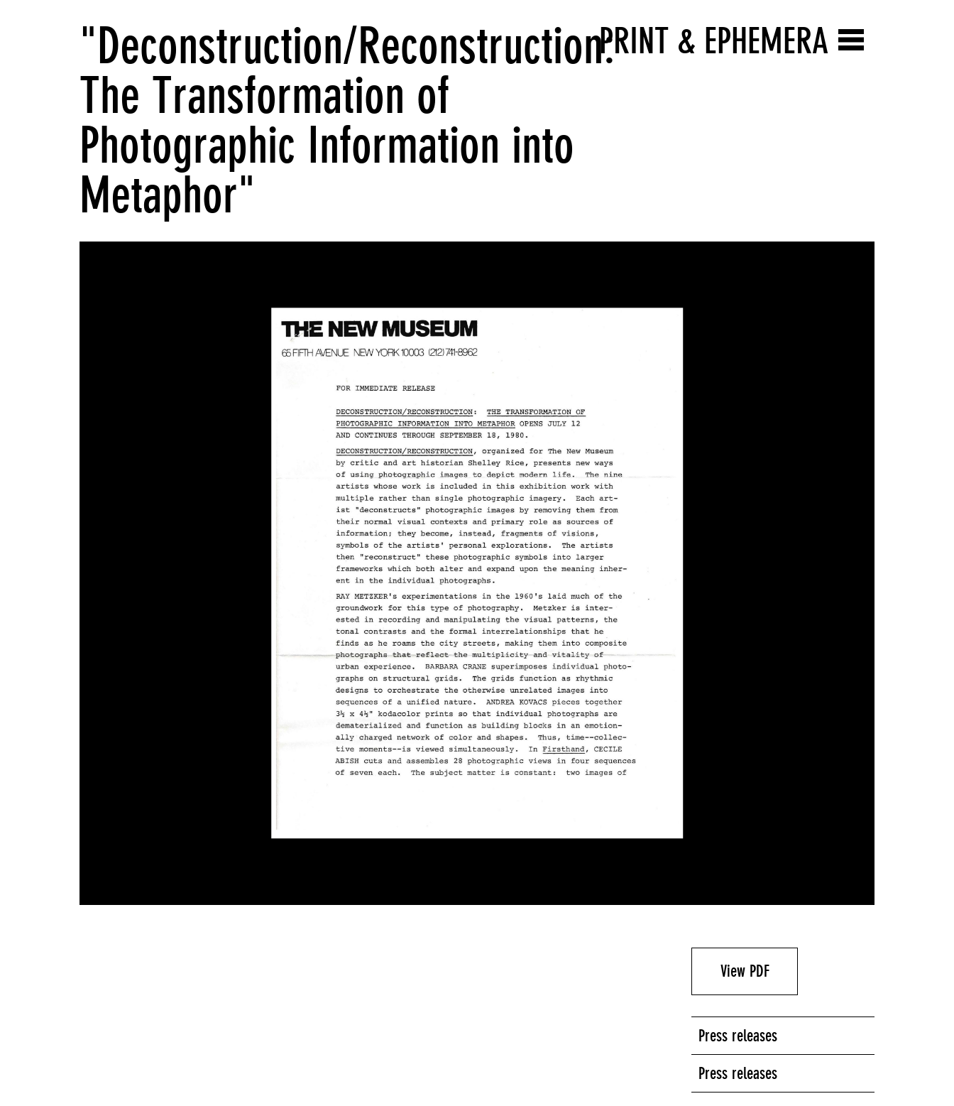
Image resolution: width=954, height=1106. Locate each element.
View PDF (744, 971)
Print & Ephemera (713, 41)
